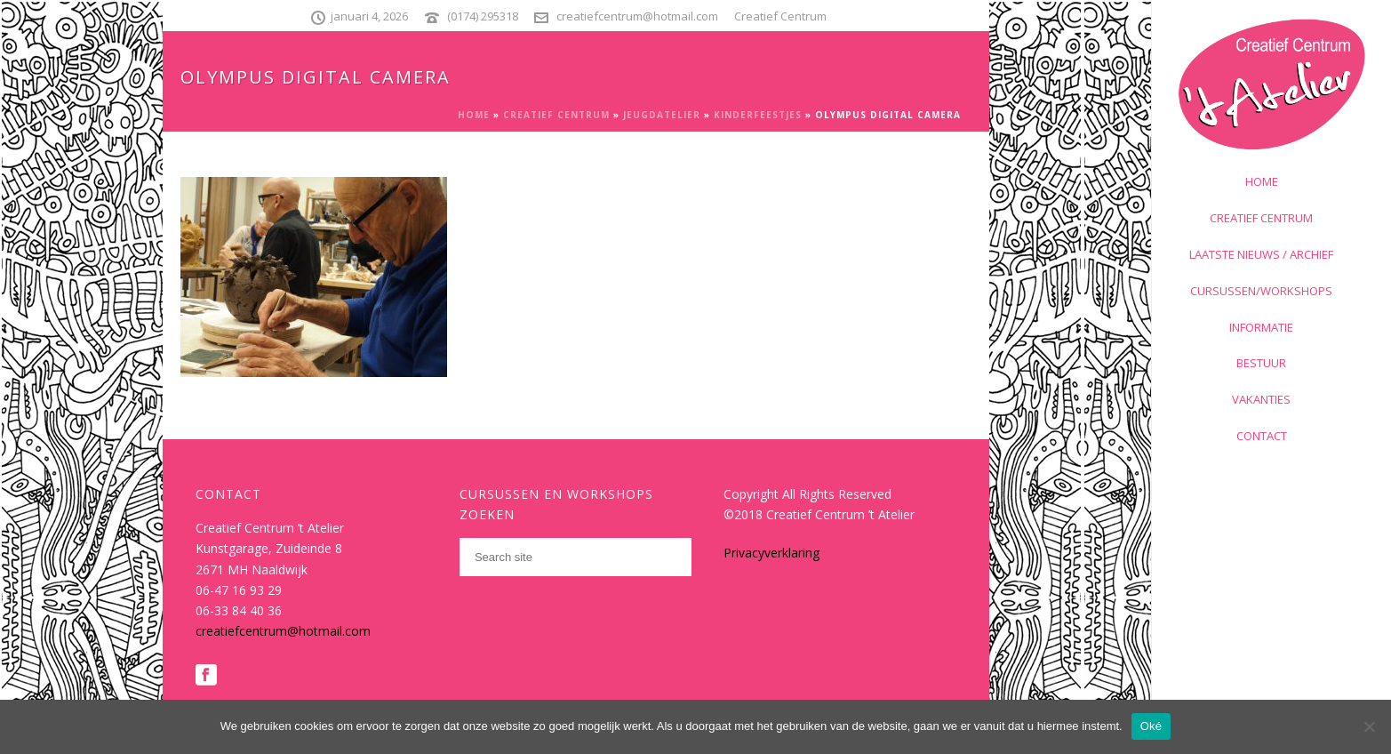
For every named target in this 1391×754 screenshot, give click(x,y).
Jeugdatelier (661, 114)
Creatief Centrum (556, 114)
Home (474, 114)
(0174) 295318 (482, 16)
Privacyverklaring (771, 552)
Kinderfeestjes (758, 114)
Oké (1151, 726)
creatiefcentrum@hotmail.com (637, 16)
